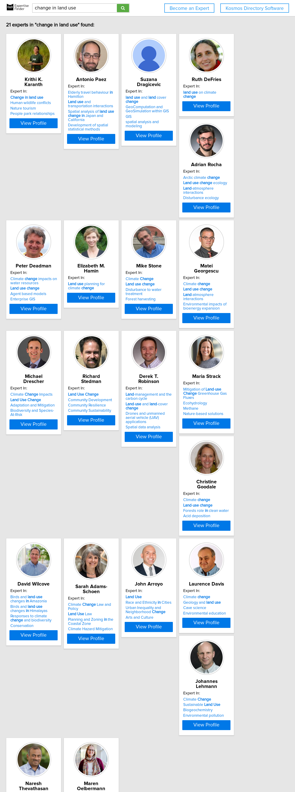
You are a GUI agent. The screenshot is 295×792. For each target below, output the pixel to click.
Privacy (159, 775)
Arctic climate (32, 219)
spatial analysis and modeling (177, 118)
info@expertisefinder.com (121, 775)
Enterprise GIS (95, 239)
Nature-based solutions (34, 482)
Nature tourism (26, 108)
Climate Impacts (104, 340)
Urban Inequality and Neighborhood (33, 596)
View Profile (43, 139)
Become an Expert (189, 8)
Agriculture (23, 719)
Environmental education (104, 599)
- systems (236, 588)
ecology (35, 224)
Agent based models (101, 234)
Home (147, 775)
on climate (244, 98)
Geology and (101, 588)
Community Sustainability (173, 356)
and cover (179, 98)
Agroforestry (232, 594)
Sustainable (170, 588)
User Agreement (180, 775)
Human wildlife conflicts (34, 103)
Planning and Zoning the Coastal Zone (243, 477)
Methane (21, 476)
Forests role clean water (105, 472)
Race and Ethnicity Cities (36, 588)
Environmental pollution (172, 599)
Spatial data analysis (238, 365)
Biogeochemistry (166, 594)
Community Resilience (171, 351)
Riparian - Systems (37, 713)
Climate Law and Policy (248, 464)
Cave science (94, 594)
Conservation (163, 490)
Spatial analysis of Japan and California (109, 119)
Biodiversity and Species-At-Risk (110, 356)
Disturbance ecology (31, 235)
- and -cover (249, 350)
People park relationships (36, 114)
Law (233, 469)
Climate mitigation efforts (249, 583)
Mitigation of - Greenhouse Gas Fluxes (40, 463)
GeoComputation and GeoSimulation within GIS (173, 105)
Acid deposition (96, 478)
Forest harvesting (236, 235)
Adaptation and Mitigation (105, 351)
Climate (235, 219)
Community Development (174, 345)
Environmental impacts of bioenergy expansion (35, 358)
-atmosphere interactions (39, 230)
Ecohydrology (25, 471)
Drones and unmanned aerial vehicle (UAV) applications (246, 357)
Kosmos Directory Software (255, 8)
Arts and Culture (27, 603)
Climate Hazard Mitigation (243, 484)
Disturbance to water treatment (248, 230)
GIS (155, 112)
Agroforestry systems (239, 599)
